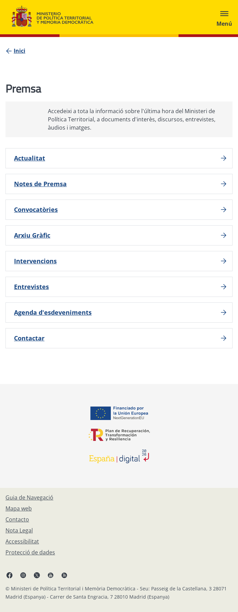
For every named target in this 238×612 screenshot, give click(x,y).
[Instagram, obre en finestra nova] (23, 575)
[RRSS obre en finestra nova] (64, 575)
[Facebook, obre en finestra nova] (9, 575)
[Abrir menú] (224, 17)
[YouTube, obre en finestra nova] (51, 575)
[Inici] (19, 51)
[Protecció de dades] (30, 552)
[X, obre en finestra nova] (37, 575)
